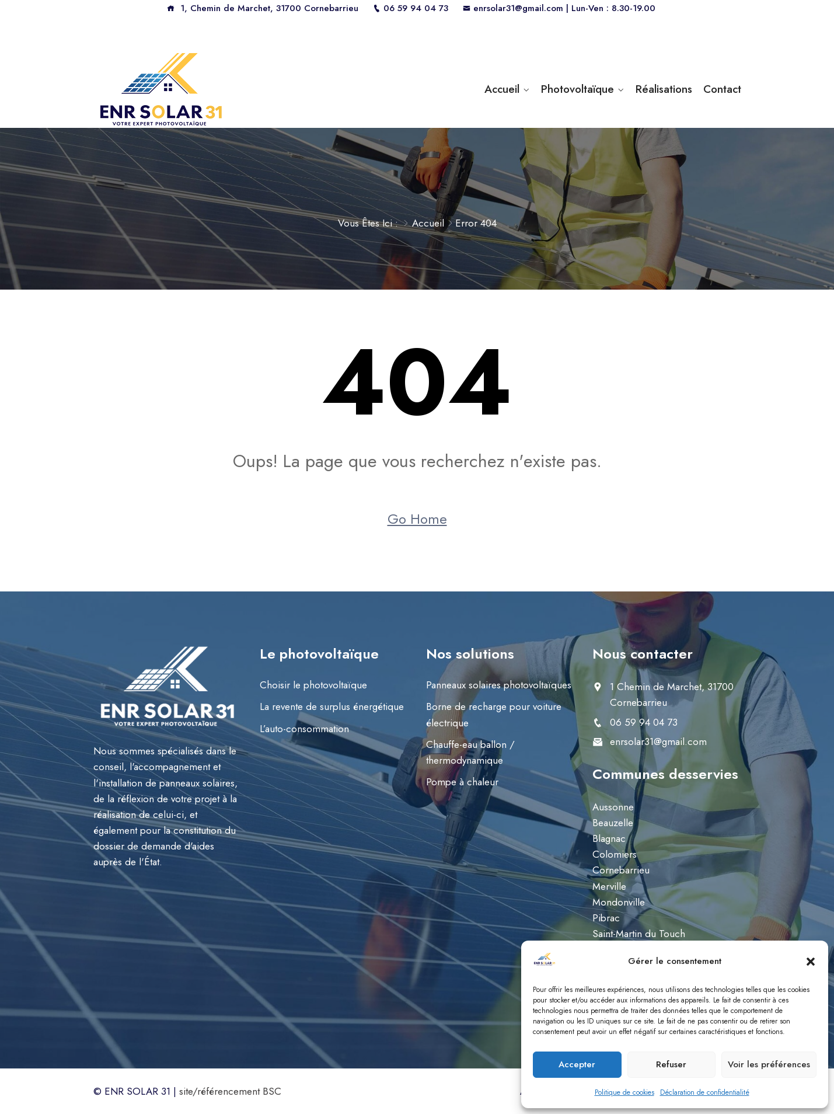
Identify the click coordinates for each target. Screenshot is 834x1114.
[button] (810, 961)
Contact (722, 89)
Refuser (671, 1064)
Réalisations (664, 89)
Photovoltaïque (577, 89)
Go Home (417, 519)
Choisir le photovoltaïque (313, 685)
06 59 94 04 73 (410, 8)
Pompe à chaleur (462, 782)
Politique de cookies (624, 1092)
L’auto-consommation (304, 729)
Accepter (577, 1064)
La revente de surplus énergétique (332, 706)
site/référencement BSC (230, 1091)
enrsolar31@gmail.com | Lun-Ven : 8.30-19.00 (559, 8)
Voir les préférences (769, 1064)
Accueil (501, 89)
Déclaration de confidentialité (704, 1092)
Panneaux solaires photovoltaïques (498, 685)
